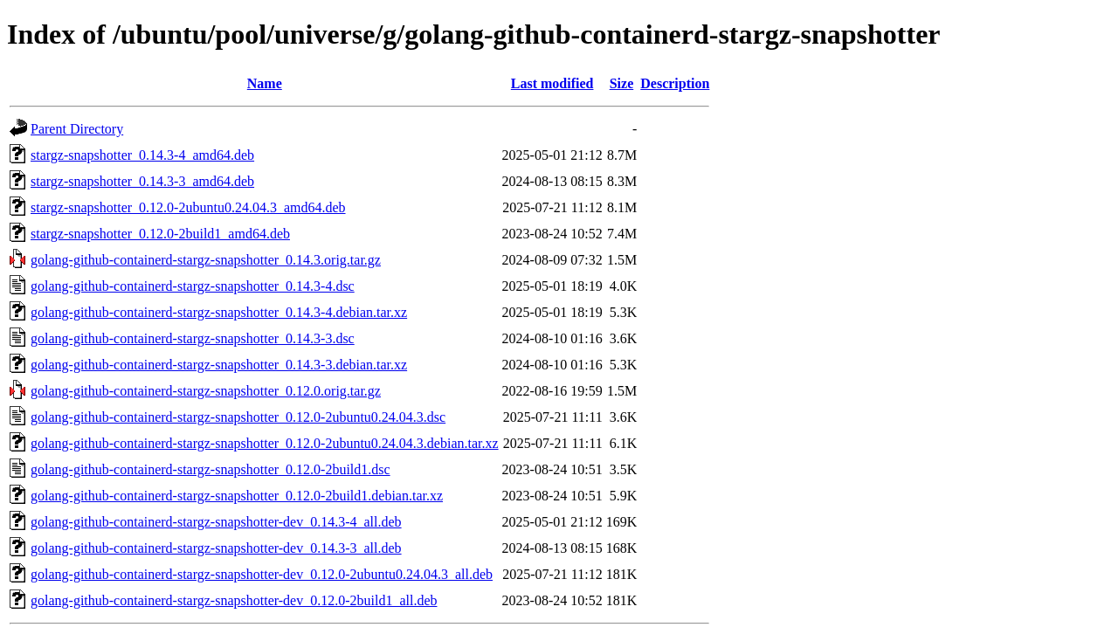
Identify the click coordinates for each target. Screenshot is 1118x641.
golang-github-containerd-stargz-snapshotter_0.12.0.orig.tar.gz (206, 390)
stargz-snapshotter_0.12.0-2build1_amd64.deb (160, 233)
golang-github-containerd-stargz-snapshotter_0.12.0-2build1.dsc (210, 469)
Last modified (552, 83)
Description (674, 83)
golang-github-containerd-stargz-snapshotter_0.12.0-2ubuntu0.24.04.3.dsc (238, 417)
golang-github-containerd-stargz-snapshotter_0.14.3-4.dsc (193, 286)
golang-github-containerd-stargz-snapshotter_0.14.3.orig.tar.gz (206, 259)
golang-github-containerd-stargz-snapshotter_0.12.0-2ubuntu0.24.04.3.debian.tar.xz (265, 443)
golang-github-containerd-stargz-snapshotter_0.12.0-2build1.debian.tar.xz (237, 495)
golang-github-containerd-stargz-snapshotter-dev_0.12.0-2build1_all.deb (234, 600)
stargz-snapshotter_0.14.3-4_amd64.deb (142, 155)
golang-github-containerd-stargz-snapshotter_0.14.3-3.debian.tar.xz (219, 364)
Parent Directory (77, 128)
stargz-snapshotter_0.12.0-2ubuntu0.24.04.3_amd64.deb (188, 207)
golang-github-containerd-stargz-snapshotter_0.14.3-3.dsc (193, 338)
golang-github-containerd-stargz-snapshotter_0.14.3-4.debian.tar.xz (219, 312)
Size (622, 83)
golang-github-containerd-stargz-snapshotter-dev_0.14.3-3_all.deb (216, 548)
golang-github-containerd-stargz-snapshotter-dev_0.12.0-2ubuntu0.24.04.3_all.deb (262, 574)
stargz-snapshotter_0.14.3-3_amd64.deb (142, 181)
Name (264, 83)
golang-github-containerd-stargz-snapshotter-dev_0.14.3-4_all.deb (216, 521)
